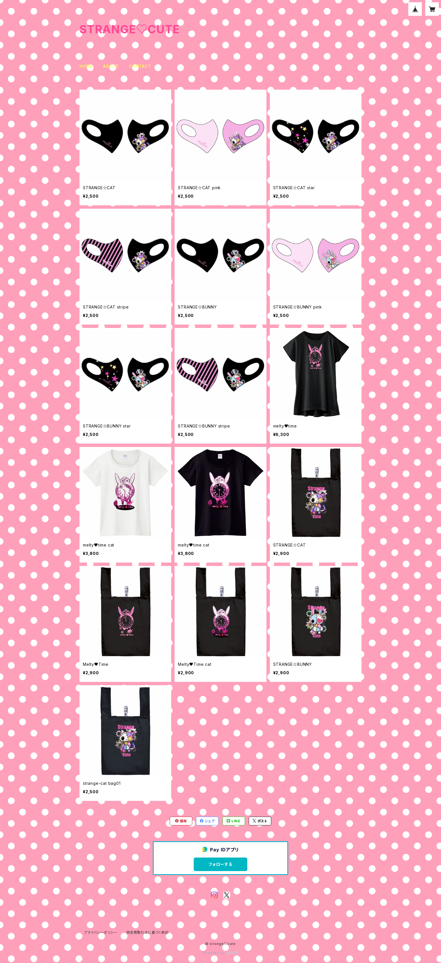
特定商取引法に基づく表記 (147, 932)
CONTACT (140, 66)
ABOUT (111, 66)
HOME (86, 66)
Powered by (220, 953)
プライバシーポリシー (100, 932)
